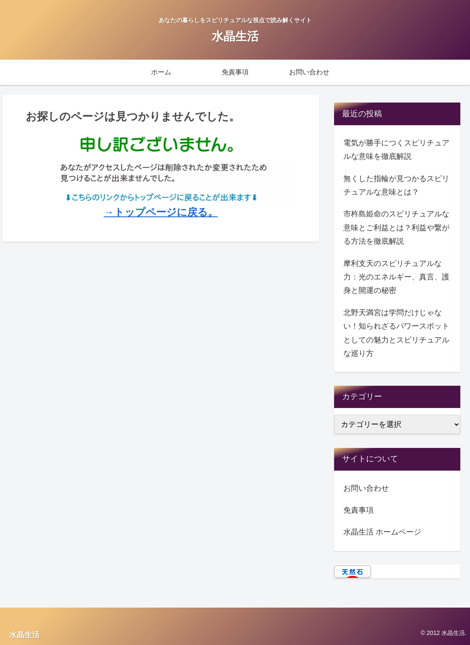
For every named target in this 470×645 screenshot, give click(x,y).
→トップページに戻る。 (161, 212)
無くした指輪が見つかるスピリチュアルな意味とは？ (396, 185)
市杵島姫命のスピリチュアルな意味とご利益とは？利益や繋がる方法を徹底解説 (396, 227)
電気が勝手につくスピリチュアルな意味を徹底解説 (396, 150)
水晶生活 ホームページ (382, 532)
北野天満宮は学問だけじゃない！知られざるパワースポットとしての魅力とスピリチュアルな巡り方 (396, 333)
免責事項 (358, 510)
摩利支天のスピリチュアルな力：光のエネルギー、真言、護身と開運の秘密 (396, 277)
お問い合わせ (366, 488)
